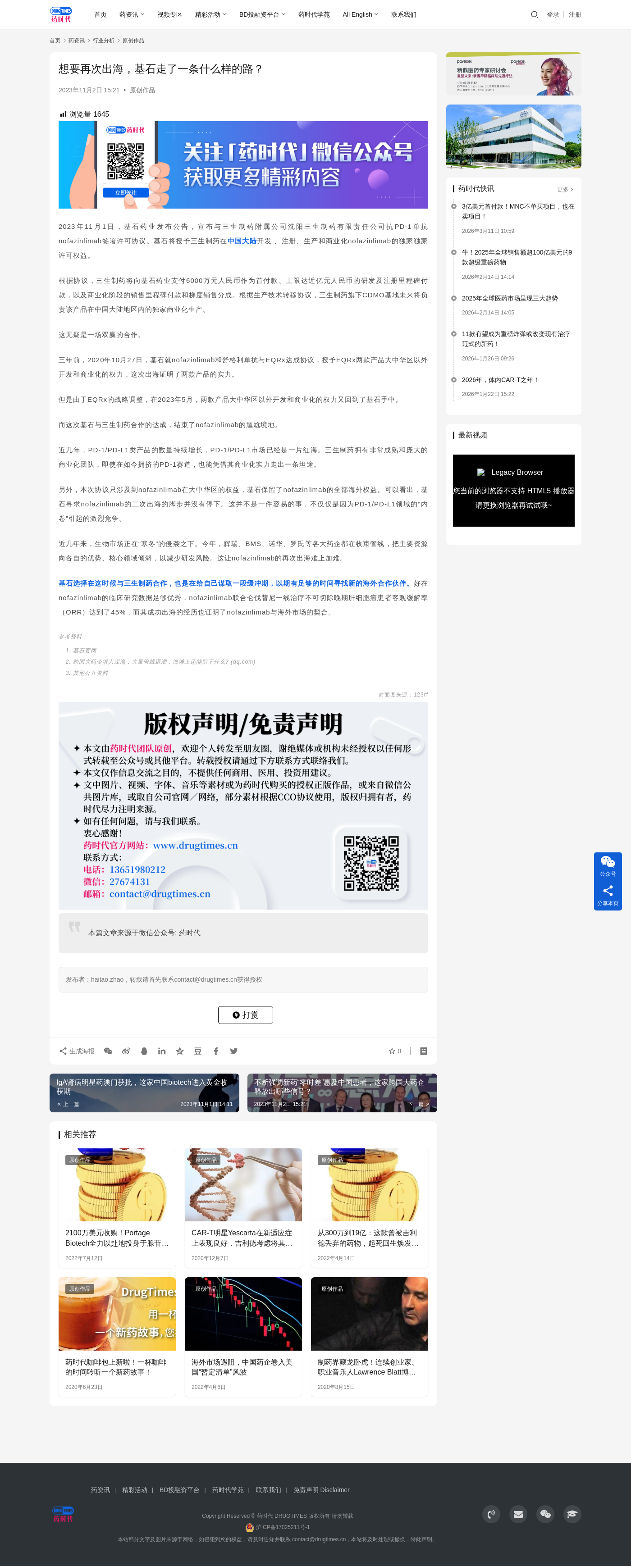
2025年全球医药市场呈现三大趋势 (510, 298)
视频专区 (170, 14)
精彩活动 (207, 14)
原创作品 (142, 90)
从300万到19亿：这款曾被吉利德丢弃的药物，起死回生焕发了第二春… (368, 1238)
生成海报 (77, 1050)
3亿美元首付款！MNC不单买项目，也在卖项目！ (518, 211)
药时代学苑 (314, 14)
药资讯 (128, 14)
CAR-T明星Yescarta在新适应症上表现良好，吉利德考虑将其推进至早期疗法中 (242, 1238)
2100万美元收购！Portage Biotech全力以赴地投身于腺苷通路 (117, 1238)
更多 (566, 189)
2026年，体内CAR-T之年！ (501, 379)
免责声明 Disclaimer (321, 1489)
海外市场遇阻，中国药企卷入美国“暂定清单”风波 (242, 1367)
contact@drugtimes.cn (319, 1539)
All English (357, 14)
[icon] (491, 1514)
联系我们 (403, 14)
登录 (553, 14)
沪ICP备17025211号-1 (283, 1527)
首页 (100, 14)
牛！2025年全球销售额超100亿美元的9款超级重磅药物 (517, 257)
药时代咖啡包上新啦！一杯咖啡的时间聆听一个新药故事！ (115, 1367)
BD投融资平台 (259, 14)
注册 (575, 14)
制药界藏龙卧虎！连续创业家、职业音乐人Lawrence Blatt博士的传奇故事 (368, 1368)
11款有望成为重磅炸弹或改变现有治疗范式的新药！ (516, 338)
